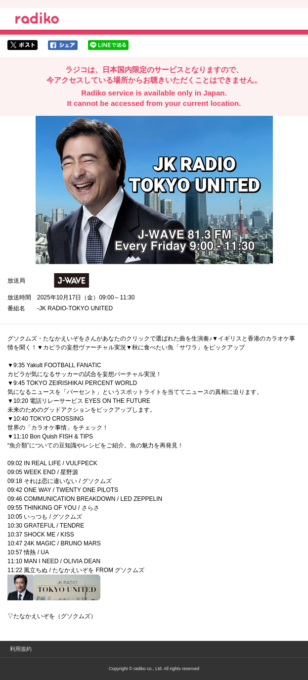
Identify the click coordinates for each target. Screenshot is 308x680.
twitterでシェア (22, 45)
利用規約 (21, 649)
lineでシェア (108, 45)
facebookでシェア (63, 45)
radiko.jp (37, 19)
